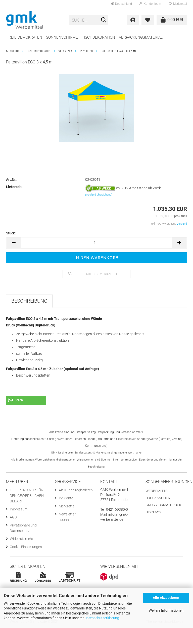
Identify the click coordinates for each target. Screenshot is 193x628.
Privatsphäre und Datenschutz (23, 528)
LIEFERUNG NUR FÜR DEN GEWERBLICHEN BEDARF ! (27, 495)
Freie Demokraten (24, 37)
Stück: (11, 233)
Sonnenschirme (62, 37)
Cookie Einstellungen (26, 547)
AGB (13, 517)
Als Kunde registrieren (76, 490)
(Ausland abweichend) (98, 194)
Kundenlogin (150, 4)
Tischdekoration (98, 37)
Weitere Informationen (166, 610)
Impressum (18, 509)
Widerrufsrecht (21, 539)
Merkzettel (178, 4)
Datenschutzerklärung (101, 618)
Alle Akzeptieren (166, 598)
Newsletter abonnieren (67, 517)
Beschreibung (29, 301)
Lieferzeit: (14, 187)
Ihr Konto (66, 498)
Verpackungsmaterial (141, 37)
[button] (26, 400)
